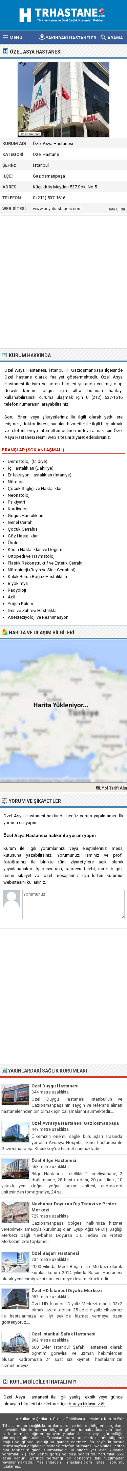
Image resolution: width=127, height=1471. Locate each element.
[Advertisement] (63, 281)
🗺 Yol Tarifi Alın (111, 788)
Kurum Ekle (114, 1419)
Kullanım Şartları (33, 1419)
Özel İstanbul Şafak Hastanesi (63, 1333)
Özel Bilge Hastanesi (53, 1160)
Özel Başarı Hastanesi (55, 1253)
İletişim (93, 1419)
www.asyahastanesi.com (57, 208)
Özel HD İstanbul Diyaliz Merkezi (66, 1290)
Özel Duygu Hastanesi (55, 1085)
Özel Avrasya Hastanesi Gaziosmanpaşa (75, 1123)
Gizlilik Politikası (67, 1419)
